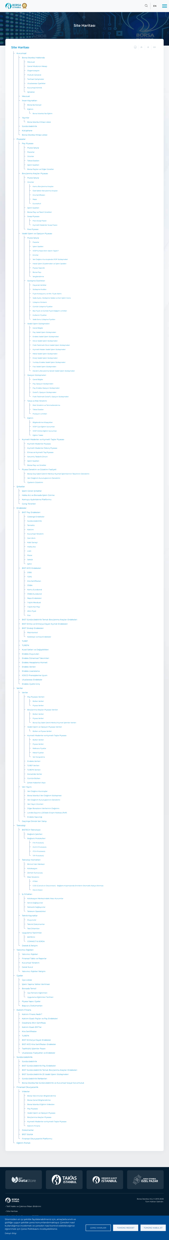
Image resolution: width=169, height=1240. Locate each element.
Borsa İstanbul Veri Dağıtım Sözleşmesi (44, 795)
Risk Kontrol (32, 632)
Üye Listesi (27, 980)
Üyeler (20, 975)
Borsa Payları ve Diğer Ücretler (40, 169)
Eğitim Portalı (23, 1143)
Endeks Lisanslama (31, 671)
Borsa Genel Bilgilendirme (39, 1100)
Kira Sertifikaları (39, 195)
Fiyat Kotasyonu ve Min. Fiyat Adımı (47, 294)
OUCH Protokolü (39, 847)
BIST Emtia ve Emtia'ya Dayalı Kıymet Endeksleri (45, 624)
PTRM (35, 881)
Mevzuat (31, 62)
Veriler (20, 688)
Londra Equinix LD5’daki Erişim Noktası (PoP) (47, 813)
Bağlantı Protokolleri (36, 838)
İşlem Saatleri (33, 165)
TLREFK (25, 645)
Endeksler (21, 508)
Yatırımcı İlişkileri (25, 950)
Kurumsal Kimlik (34, 88)
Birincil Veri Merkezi (36, 864)
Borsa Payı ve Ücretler (36, 465)
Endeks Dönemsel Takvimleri (35, 658)
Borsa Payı (37, 272)
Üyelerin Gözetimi (35, 482)
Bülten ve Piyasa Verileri (42, 731)
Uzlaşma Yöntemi (40, 302)
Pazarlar (31, 152)
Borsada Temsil (29, 988)
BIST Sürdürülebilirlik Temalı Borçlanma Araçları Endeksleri (49, 619)
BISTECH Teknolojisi (31, 830)
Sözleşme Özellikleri (36, 281)
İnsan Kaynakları (29, 100)
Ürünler (30, 156)
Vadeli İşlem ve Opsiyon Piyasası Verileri (44, 727)
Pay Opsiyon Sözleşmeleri (43, 384)
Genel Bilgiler (38, 328)
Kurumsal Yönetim (35, 534)
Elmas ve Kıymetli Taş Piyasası (40, 452)
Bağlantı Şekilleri (34, 834)
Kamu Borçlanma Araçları (43, 186)
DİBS (29, 572)
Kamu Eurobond (34, 589)
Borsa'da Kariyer (34, 105)
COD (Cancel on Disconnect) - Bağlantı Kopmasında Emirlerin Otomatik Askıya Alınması (68, 886)
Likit (29, 551)
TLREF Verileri (33, 765)
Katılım (30, 529)
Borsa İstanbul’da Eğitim (42, 113)
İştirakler (31, 92)
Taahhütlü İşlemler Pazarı (34, 1048)
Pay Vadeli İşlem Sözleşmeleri (44, 332)
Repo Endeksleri (34, 598)
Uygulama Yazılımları (32, 933)
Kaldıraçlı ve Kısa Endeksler (39, 637)
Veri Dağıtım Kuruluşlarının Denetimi (43, 478)
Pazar (29, 555)
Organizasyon (33, 70)
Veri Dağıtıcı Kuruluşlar (37, 791)
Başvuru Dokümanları (32, 1005)
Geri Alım (31, 538)
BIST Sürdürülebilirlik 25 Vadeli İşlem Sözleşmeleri (45, 1074)
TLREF (25, 641)
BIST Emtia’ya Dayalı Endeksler (36, 1040)
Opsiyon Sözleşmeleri (36, 375)
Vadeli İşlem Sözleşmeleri (38, 324)
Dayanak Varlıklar (39, 285)
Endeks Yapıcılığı (34, 817)
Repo (35, 199)
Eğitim (30, 109)
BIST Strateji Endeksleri (33, 628)
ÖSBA (29, 585)
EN (154, 6)
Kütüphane (27, 130)
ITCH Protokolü (39, 851)
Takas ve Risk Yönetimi (37, 401)
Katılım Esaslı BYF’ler (32, 1027)
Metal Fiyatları (38, 753)
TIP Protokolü (38, 856)
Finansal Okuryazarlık (27, 1087)
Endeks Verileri (29, 667)
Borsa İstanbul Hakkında (33, 57)
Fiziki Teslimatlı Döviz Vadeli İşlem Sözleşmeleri (51, 345)
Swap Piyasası (33, 216)
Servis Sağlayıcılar (35, 903)
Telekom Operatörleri (36, 911)
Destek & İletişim (30, 945)
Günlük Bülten (33, 778)
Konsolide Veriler (34, 774)
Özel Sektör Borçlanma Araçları (45, 191)
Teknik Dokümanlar (36, 924)
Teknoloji (21, 825)
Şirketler (21, 486)
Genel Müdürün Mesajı (37, 66)
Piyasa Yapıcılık (39, 268)
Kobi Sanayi (32, 542)
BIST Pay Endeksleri (31, 512)
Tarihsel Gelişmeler (35, 79)
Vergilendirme (38, 276)
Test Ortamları (33, 928)
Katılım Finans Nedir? (32, 1014)
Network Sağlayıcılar (36, 907)
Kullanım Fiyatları (40, 315)
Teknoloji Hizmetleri (31, 860)
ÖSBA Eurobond (34, 594)
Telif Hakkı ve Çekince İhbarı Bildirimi (23, 1206)
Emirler (36, 255)
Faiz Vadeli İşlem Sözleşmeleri (44, 367)
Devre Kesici (38, 890)
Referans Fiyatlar (39, 748)
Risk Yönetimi (33, 877)
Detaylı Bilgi (10, 1233)
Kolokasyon (32, 868)
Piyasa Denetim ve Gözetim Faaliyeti (39, 469)
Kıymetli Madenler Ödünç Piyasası (42, 448)
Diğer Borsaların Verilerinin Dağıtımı (43, 808)
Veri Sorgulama (39, 757)
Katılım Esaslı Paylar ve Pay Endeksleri (40, 1018)
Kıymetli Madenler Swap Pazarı (45, 225)
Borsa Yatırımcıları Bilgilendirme (41, 1096)
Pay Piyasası (27, 143)
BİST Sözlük (27, 1134)
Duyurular (31, 920)
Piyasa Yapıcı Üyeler (31, 1001)
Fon (29, 615)
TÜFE (29, 577)
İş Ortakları (27, 894)
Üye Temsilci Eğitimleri (37, 993)
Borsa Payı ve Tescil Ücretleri (39, 212)
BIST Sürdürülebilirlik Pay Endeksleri (39, 1066)
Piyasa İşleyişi (33, 148)
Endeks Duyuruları (30, 654)
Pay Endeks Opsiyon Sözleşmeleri (46, 388)
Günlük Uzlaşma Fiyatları (43, 307)
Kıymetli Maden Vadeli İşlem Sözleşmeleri (49, 349)
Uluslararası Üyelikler (36, 83)
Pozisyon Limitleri (40, 414)
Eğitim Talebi (38, 435)
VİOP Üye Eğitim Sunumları (44, 427)
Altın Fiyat (31, 611)
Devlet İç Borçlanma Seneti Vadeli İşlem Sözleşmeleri (54, 371)
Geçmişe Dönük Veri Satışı (34, 821)
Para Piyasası (33, 229)
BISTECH (31, 937)
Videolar (26, 1091)
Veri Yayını (27, 787)
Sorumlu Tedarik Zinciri (37, 457)
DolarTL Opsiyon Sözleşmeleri (44, 392)
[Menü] (164, 6)
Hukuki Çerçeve (34, 75)
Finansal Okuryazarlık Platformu (37, 1138)
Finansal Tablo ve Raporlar (34, 958)
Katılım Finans (24, 1010)
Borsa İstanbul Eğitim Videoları (41, 1104)
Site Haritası (12, 1211)
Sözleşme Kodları (39, 289)
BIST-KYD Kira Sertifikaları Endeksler (39, 1044)
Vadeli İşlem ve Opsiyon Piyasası (37, 233)
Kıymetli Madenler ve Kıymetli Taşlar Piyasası (43, 439)
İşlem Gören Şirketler (32, 491)
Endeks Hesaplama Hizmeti (35, 662)
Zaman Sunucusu (35, 873)
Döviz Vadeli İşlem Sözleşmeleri (45, 341)
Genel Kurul (27, 967)
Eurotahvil (37, 204)
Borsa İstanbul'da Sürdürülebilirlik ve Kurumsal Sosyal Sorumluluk (53, 1083)
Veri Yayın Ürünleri (35, 804)
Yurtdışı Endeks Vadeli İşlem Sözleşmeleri (49, 362)
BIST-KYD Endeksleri (31, 568)
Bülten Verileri (38, 701)
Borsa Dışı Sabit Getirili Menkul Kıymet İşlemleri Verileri (54, 723)
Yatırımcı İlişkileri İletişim (33, 971)
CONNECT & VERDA (36, 941)
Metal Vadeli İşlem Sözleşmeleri (45, 354)
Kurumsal (21, 53)
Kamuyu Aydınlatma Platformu (36, 499)
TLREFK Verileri (34, 770)
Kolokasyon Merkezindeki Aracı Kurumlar (45, 898)
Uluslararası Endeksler (32, 679)
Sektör (30, 559)
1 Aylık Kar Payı (33, 607)
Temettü (31, 525)
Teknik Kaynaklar (30, 915)
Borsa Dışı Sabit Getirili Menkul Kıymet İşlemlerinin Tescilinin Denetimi (58, 474)
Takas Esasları (33, 161)
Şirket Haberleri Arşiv (36, 783)
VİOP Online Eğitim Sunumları (45, 431)
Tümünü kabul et (153, 1228)
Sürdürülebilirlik (29, 126)
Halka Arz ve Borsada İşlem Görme (38, 495)
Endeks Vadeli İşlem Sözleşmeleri (46, 337)
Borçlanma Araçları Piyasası (35, 173)
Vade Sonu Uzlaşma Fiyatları (44, 319)
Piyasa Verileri (38, 705)
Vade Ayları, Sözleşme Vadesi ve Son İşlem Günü (52, 298)
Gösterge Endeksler (35, 517)
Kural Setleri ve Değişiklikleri (35, 649)
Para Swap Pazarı (40, 221)
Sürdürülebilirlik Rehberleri (34, 1078)
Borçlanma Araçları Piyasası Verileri (42, 710)
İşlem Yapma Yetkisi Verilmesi (36, 984)
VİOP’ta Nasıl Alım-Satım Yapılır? (46, 251)
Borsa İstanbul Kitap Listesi (39, 122)
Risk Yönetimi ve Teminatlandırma (46, 405)
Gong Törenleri (29, 504)
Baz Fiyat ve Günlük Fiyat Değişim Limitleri (50, 311)
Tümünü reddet (125, 1228)
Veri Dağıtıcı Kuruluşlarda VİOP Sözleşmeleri (50, 259)
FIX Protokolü (38, 843)
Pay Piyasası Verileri (35, 697)
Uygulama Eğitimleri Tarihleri (40, 997)
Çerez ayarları (98, 1228)
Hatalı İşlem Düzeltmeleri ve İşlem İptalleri (49, 264)
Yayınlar (25, 117)
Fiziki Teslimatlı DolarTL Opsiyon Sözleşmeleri (51, 397)
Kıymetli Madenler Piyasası (39, 444)
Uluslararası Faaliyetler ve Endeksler (38, 1053)
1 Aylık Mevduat (34, 602)
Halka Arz (31, 547)
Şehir (29, 564)
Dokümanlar (28, 1130)
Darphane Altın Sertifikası (34, 1023)
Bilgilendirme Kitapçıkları (43, 422)
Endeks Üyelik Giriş (31, 684)
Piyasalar (21, 139)
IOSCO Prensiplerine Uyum (34, 675)
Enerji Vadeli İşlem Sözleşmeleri (45, 358)
